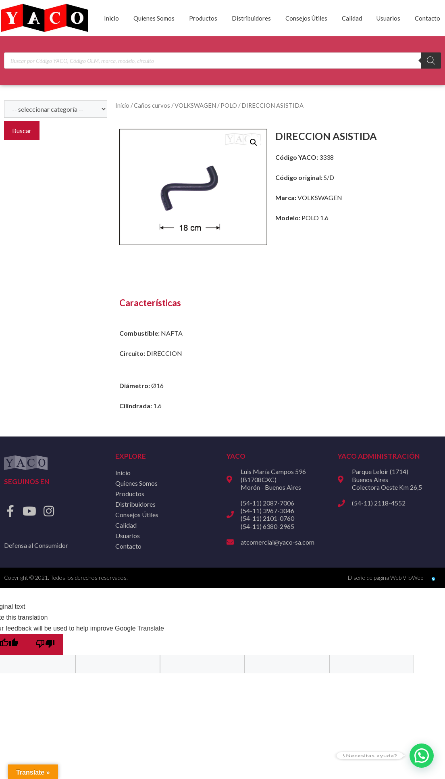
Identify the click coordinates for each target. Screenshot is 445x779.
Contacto (427, 18)
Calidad (352, 18)
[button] (253, 142)
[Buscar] (431, 60)
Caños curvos (152, 105)
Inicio (111, 18)
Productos (203, 18)
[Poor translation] (45, 644)
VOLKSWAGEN (195, 105)
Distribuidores (251, 18)
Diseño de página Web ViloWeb (385, 577)
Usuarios (388, 18)
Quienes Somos (154, 18)
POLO (228, 105)
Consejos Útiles (306, 18)
